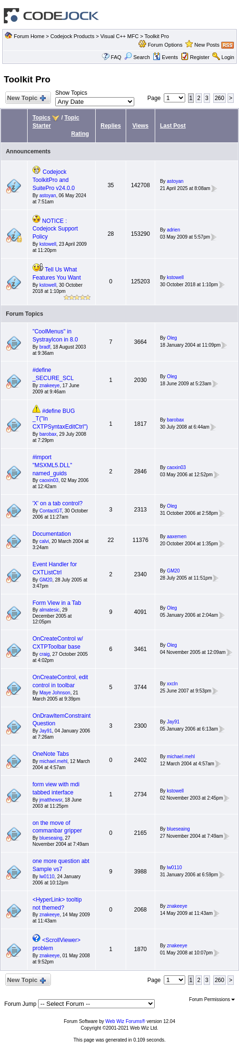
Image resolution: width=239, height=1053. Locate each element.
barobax (48, 434)
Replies (110, 125)
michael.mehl (54, 761)
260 (219, 98)
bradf (45, 347)
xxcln (172, 683)
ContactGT (51, 510)
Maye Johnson (55, 692)
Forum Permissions (212, 999)
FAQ (116, 57)
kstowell (48, 244)
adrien (173, 229)
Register (199, 57)
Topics (41, 117)
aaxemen (176, 536)
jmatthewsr (51, 799)
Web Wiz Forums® (125, 1021)
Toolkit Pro (157, 36)
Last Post (173, 125)
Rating (80, 133)
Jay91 (46, 730)
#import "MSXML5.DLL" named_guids (52, 465)
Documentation (51, 534)
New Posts (206, 45)
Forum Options (165, 45)
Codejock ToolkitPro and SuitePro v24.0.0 (53, 180)
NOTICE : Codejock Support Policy (55, 229)
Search (137, 57)
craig (45, 654)
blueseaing (51, 838)
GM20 (46, 579)
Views (140, 125)
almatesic (50, 609)
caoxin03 (49, 480)
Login (227, 57)
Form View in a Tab (56, 603)
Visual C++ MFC (119, 36)
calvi (44, 541)
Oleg (172, 338)
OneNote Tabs (50, 754)
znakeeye (50, 385)
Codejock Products (72, 36)
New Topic (26, 98)
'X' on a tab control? (57, 503)
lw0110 (47, 876)
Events (165, 57)
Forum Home (29, 36)
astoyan (48, 195)
